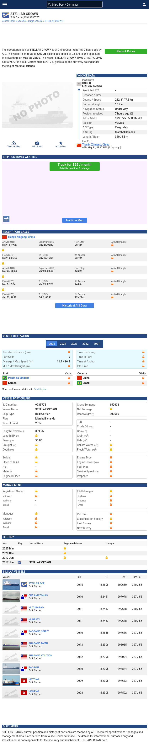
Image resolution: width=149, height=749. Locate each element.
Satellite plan (40, 389)
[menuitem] (9, 21)
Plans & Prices (126, 51)
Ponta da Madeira (16, 378)
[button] (144, 4)
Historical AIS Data (74, 305)
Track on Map (74, 220)
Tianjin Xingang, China (95, 144)
